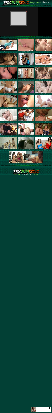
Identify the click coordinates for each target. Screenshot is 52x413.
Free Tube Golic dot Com (36, 1)
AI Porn (40, 2)
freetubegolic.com (17, 174)
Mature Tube (31, 2)
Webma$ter (36, 174)
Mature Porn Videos (36, 2)
